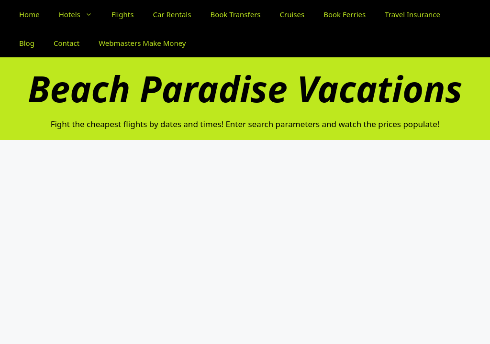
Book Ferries (344, 14)
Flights (122, 14)
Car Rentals (172, 14)
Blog (26, 43)
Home (29, 14)
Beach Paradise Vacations (245, 88)
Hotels (80, 14)
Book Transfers (235, 14)
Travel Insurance (412, 14)
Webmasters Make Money (142, 43)
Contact (66, 43)
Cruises (292, 14)
